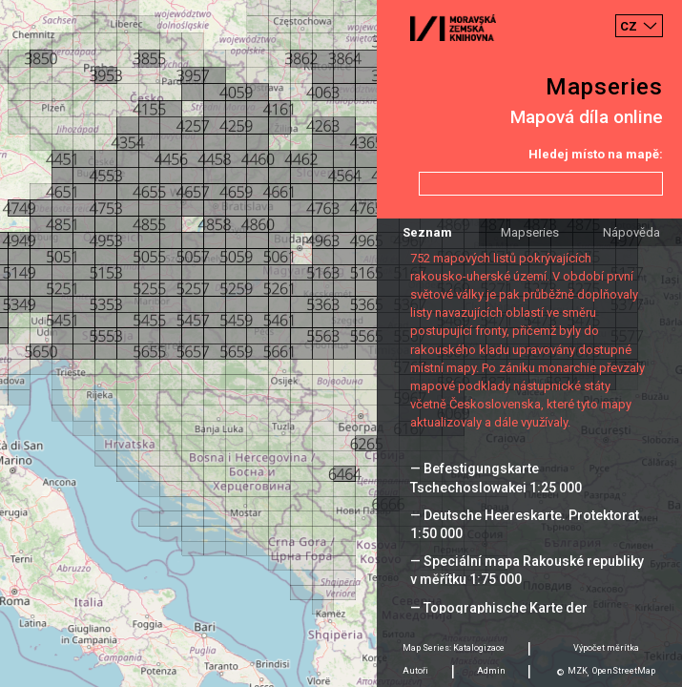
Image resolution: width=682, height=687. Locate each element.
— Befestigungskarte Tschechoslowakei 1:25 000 (496, 477)
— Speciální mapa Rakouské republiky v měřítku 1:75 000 (527, 570)
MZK (578, 671)
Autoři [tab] (415, 671)
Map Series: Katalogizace (454, 648)
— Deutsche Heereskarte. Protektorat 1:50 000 (524, 524)
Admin (491, 671)
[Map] (341, 343)
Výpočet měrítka (606, 648)
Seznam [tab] (427, 232)
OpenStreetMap (623, 671)
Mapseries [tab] (530, 232)
